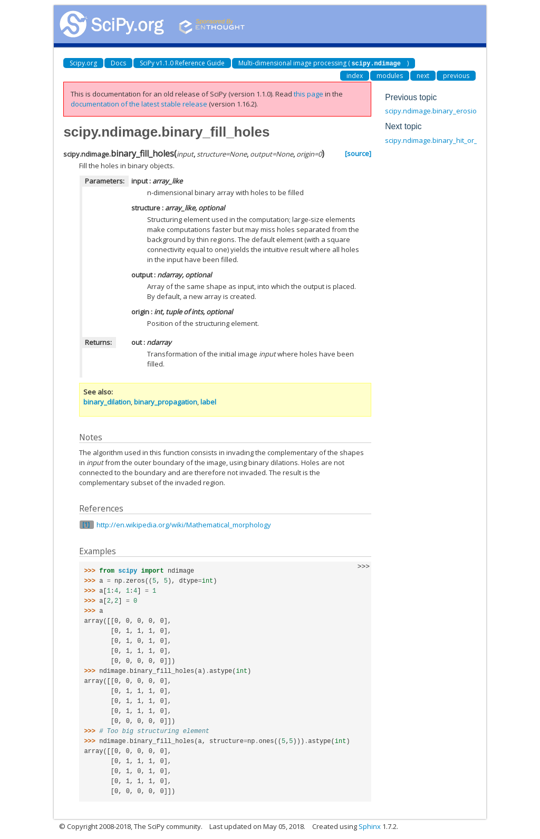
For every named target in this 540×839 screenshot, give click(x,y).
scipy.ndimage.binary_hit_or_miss (438, 139)
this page (308, 93)
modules (390, 75)
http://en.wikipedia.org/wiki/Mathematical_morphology (184, 524)
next (423, 75)
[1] (86, 524)
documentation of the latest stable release (139, 103)
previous (456, 75)
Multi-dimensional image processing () (323, 63)
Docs (118, 63)
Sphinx (370, 826)
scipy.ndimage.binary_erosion (433, 110)
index (354, 75)
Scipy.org (83, 63)
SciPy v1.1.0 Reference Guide (182, 63)
